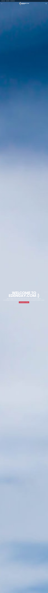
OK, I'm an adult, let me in (24, 302)
